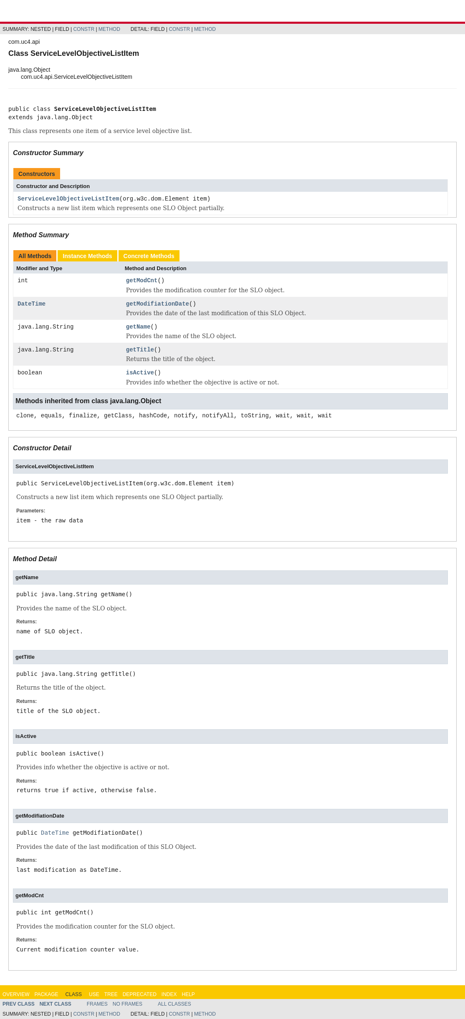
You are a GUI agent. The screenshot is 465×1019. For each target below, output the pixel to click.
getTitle (140, 350)
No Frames (127, 1004)
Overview (16, 994)
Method (109, 29)
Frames (97, 1004)
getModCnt (142, 281)
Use (94, 994)
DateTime (31, 304)
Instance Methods (87, 256)
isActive (140, 373)
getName (138, 327)
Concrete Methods (149, 256)
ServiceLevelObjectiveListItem (68, 199)
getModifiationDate (157, 304)
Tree (111, 994)
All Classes (174, 1004)
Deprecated (140, 994)
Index (169, 994)
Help (188, 994)
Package (46, 994)
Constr (83, 29)
